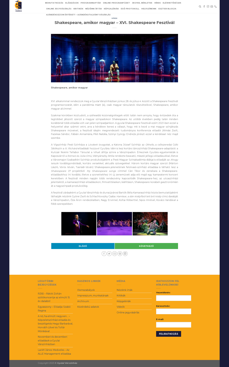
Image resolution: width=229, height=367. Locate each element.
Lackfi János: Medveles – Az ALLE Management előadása (54, 352)
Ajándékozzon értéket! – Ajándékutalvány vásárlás (78, 15)
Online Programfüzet (116, 3)
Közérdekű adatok (88, 306)
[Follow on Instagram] (208, 6)
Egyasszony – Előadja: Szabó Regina (54, 308)
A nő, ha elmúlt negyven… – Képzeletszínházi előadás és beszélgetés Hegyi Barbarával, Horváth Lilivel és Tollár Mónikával (55, 323)
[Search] (200, 6)
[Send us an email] (212, 6)
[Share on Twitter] (109, 253)
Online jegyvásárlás (58, 9)
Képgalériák (111, 9)
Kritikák (78, 9)
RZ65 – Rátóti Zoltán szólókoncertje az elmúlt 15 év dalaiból (54, 297)
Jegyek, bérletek (142, 3)
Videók (121, 306)
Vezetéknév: (163, 292)
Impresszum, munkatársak (93, 295)
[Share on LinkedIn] (125, 253)
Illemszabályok (86, 290)
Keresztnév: (163, 306)
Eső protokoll (130, 9)
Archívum (83, 301)
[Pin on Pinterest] (119, 253)
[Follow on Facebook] (204, 6)
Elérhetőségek (172, 3)
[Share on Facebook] (104, 253)
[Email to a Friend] (114, 253)
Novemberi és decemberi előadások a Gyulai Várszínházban (52, 340)
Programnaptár (91, 3)
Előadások (72, 3)
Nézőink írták (93, 9)
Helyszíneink (148, 9)
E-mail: (160, 319)
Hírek (157, 3)
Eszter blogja (167, 9)
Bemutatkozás (54, 3)
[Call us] (215, 6)
